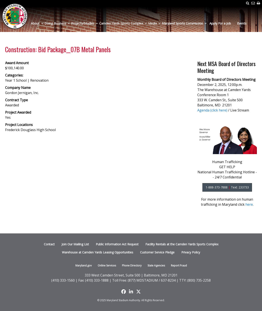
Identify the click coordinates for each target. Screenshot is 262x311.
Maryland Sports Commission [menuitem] (182, 23)
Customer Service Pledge (157, 252)
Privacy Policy (190, 252)
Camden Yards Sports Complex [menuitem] (121, 23)
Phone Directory (132, 265)
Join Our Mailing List (75, 244)
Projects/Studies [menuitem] (82, 23)
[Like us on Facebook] (123, 291)
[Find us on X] (138, 291)
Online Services (107, 265)
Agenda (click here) (212, 110)
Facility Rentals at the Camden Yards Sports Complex (181, 244)
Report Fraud (179, 265)
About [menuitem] (35, 23)
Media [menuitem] (152, 23)
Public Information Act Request (117, 244)
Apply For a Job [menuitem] (220, 23)
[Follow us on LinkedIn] (131, 291)
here (249, 204)
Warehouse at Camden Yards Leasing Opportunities (97, 252)
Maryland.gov (83, 265)
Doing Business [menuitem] (55, 23)
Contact (49, 244)
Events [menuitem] (241, 23)
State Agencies (156, 265)
